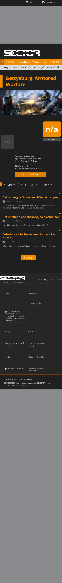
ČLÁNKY (22, 185)
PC (4, 201)
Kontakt (29, 380)
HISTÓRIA (13, 67)
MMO (25, 156)
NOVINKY (11, 61)
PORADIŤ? (51, 67)
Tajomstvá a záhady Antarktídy (36, 370)
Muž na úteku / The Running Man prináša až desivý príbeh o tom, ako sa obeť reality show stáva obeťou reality (15, 316)
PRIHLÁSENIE (51, 3)
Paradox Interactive (33, 158)
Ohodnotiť (51, 140)
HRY (44, 61)
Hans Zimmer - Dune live (15, 369)
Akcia (31, 156)
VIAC (28, 258)
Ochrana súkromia (10, 380)
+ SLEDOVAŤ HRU (31, 174)
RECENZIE (24, 61)
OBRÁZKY (46, 185)
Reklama (22, 380)
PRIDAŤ (37, 67)
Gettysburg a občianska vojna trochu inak (31, 217)
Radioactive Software (29, 161)
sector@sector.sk (21, 385)
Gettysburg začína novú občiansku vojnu (30, 197)
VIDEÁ (35, 61)
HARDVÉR (54, 61)
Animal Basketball (35, 303)
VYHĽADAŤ (22, 67)
